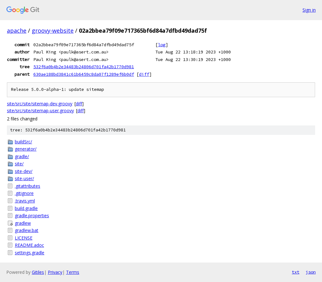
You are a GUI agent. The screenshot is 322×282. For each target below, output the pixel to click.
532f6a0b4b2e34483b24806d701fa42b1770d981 (83, 66)
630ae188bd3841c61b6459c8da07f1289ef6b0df (83, 74)
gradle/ (22, 156)
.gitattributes (27, 186)
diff (144, 74)
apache (16, 30)
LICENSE (23, 238)
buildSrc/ (23, 142)
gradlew (23, 223)
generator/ (25, 149)
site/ (19, 164)
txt (295, 272)
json (311, 272)
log (161, 44)
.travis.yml (25, 201)
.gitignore (24, 193)
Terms (72, 272)
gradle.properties (32, 215)
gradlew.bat (26, 230)
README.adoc (29, 245)
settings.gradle (29, 253)
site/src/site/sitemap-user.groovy (40, 110)
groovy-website (53, 30)
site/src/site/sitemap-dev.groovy (39, 104)
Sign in (309, 10)
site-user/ (24, 178)
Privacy (55, 272)
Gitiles (38, 272)
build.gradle (26, 208)
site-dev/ (23, 171)
